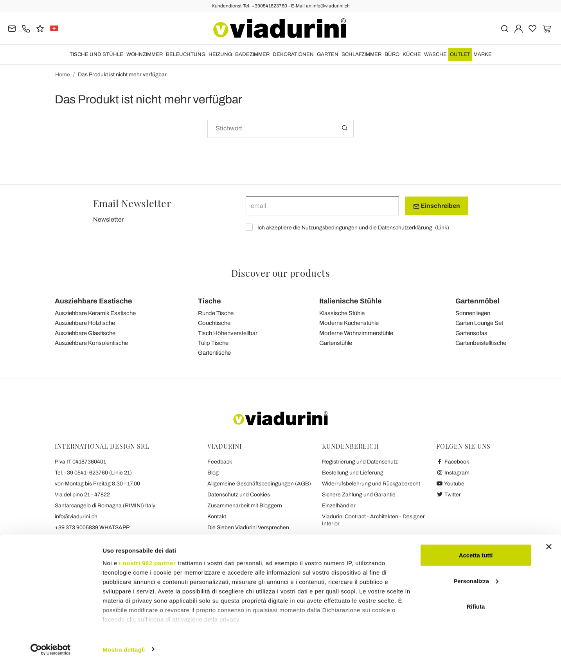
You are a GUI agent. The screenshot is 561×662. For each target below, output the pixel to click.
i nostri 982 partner (147, 560)
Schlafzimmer (361, 54)
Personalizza (475, 578)
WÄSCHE (435, 54)
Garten (327, 54)
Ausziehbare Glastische (85, 333)
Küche (412, 54)
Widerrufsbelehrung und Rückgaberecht (371, 484)
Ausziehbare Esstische (93, 301)
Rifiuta (476, 603)
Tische (209, 301)
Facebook (452, 462)
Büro (392, 54)
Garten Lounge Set (479, 323)
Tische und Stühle (96, 54)
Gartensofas (471, 333)
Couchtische (214, 323)
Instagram (452, 473)
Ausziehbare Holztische (85, 323)
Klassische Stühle (342, 313)
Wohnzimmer (144, 54)
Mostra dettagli (123, 646)
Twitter (448, 495)
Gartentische (214, 353)
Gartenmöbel (477, 301)
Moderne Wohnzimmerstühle (356, 333)
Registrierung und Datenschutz (360, 462)
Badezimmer (252, 54)
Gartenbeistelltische (480, 343)
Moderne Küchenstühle (349, 323)
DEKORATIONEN (293, 54)
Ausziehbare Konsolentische (91, 343)
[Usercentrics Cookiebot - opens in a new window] (50, 647)
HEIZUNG (220, 54)
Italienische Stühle (350, 301)
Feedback (219, 462)
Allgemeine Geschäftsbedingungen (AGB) (259, 484)
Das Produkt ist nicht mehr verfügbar (122, 75)
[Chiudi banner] (549, 544)
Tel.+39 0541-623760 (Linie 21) (93, 473)
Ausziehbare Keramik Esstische (95, 313)
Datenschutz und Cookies (238, 495)
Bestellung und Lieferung (352, 473)
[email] (322, 206)
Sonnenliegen (472, 313)
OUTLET (460, 54)
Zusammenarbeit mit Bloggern (244, 506)
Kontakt (216, 516)
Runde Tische (216, 313)
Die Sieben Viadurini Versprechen (248, 527)
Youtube (450, 484)
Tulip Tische (213, 343)
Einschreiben (436, 205)
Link (442, 228)
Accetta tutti (476, 552)
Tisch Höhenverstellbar (227, 333)
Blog (213, 473)
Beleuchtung (185, 54)
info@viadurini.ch (76, 516)
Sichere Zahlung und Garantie (359, 495)
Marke (482, 54)
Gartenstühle (335, 343)
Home (62, 75)
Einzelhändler (339, 506)
